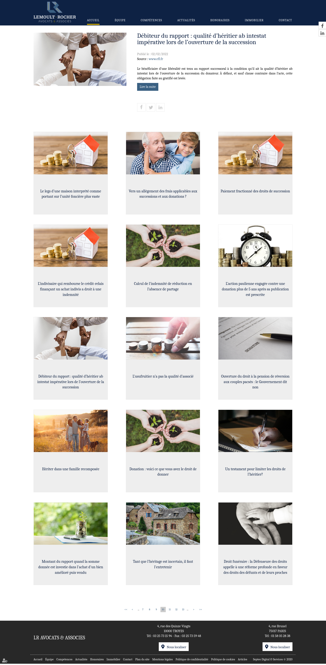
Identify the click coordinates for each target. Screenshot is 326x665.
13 (183, 610)
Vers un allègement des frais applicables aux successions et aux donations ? (163, 194)
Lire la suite (148, 87)
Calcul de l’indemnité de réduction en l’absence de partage (163, 287)
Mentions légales (162, 660)
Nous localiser (176, 648)
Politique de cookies (223, 660)
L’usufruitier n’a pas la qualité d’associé (162, 377)
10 (163, 610)
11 (170, 610)
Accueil (93, 20)
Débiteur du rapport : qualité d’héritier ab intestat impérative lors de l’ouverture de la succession (70, 382)
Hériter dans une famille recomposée (70, 470)
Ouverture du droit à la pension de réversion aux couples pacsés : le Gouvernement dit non (255, 382)
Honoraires (219, 20)
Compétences (151, 20)
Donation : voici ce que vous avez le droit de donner (163, 473)
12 (176, 610)
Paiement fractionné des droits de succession (255, 191)
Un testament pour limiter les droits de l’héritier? (255, 473)
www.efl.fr (156, 59)
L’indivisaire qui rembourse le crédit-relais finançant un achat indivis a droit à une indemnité (70, 289)
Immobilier (254, 20)
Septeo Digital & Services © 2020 (272, 660)
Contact (285, 20)
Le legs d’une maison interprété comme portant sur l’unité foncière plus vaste (70, 194)
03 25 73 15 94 (162, 637)
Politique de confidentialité (192, 660)
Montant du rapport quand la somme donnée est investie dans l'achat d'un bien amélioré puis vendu (70, 568)
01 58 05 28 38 (280, 637)
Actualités (186, 20)
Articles (242, 660)
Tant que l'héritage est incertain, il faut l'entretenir (163, 566)
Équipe (120, 20)
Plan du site (142, 660)
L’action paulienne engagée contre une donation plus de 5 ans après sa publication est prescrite (255, 289)
